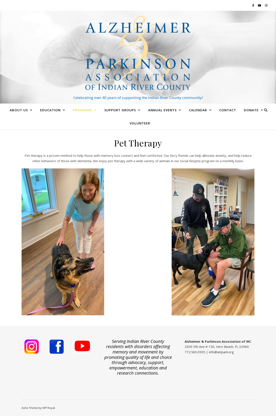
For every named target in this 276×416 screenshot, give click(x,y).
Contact (227, 110)
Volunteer (140, 123)
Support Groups (120, 110)
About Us (19, 110)
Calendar (198, 110)
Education (50, 110)
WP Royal (48, 408)
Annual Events (162, 110)
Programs (82, 110)
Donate (251, 110)
